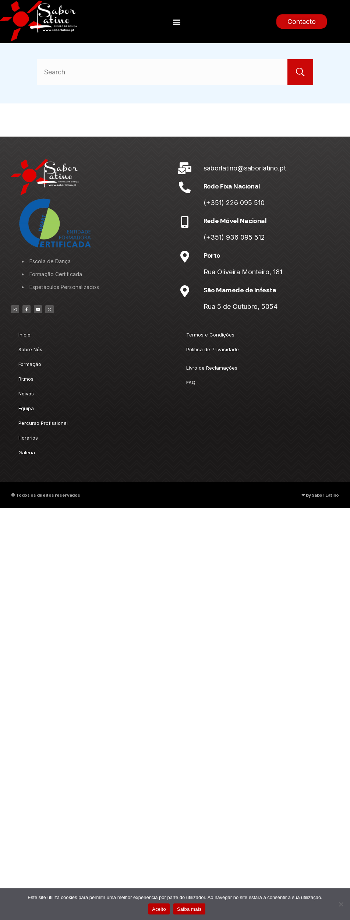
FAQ (190, 382)
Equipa (26, 408)
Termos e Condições (210, 335)
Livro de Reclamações (211, 368)
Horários (28, 438)
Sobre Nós (30, 349)
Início (24, 335)
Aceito (159, 909)
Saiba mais (189, 909)
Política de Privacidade (212, 349)
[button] (176, 21)
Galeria (26, 452)
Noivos (26, 393)
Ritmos (25, 379)
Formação (29, 364)
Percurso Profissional (43, 423)
